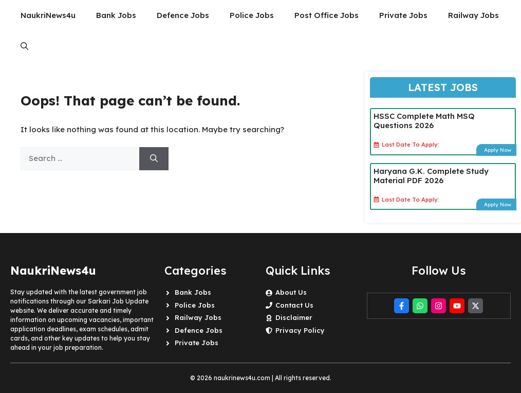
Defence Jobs (183, 15)
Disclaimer (293, 317)
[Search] (154, 158)
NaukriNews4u (48, 15)
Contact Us (294, 305)
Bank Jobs (116, 15)
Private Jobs (403, 15)
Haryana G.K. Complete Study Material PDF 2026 (431, 175)
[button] (24, 46)
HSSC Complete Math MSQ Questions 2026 (424, 120)
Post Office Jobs (326, 15)
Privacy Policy (300, 330)
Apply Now (497, 150)
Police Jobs (252, 15)
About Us (291, 292)
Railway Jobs (473, 15)
